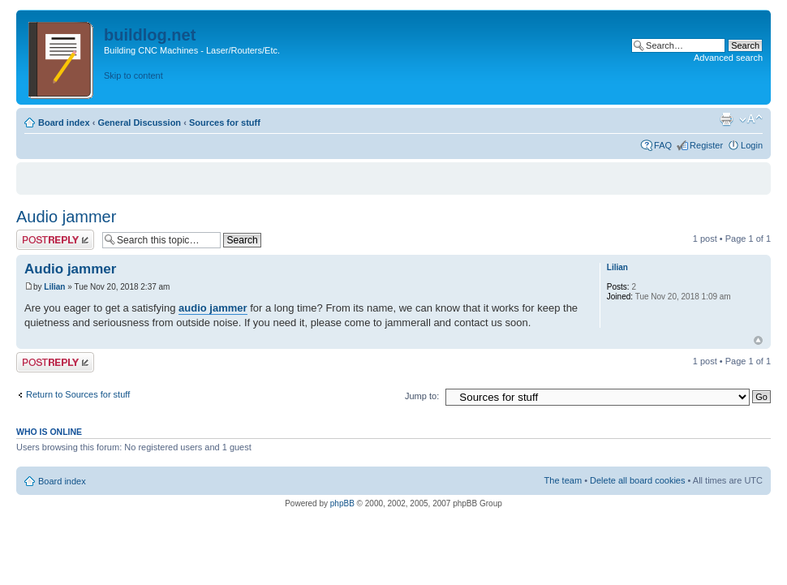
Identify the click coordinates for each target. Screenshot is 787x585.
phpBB (342, 503)
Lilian (54, 286)
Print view (726, 119)
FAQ (663, 145)
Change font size (751, 119)
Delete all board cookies (637, 480)
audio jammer (212, 308)
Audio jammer (66, 217)
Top (758, 340)
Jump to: (422, 396)
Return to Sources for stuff (78, 394)
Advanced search (728, 57)
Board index (64, 122)
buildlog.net (150, 35)
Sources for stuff (224, 122)
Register (706, 145)
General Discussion (139, 122)
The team (563, 480)
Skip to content (133, 75)
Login (752, 145)
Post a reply (55, 240)
